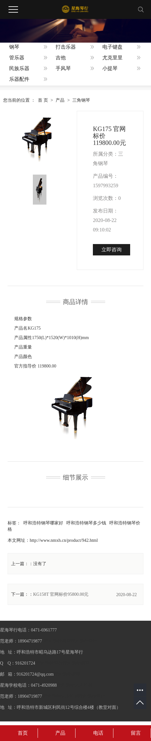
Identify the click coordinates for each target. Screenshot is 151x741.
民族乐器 (19, 68)
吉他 (61, 57)
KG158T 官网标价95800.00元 (61, 594)
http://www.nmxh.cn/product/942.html (64, 540)
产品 (60, 100)
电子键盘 (112, 47)
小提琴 (110, 68)
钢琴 (14, 47)
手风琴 (63, 68)
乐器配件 (19, 79)
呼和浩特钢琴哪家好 (43, 523)
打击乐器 (66, 47)
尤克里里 (112, 57)
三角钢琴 (81, 100)
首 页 (43, 100)
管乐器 (16, 57)
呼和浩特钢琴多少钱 (86, 523)
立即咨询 (111, 249)
